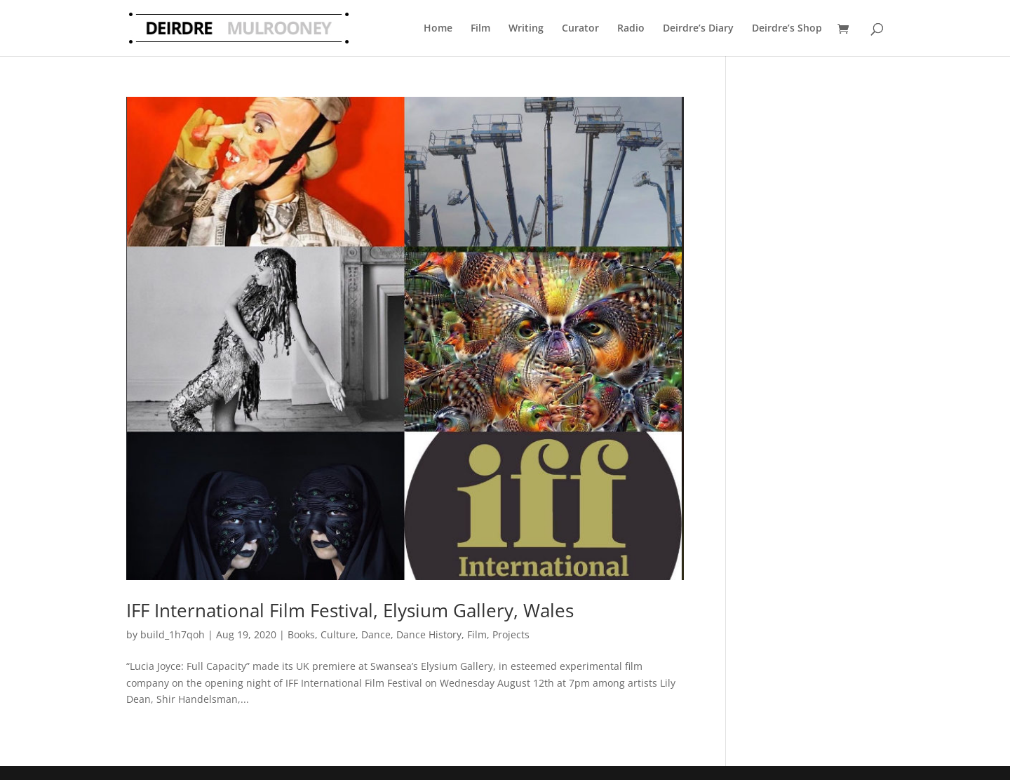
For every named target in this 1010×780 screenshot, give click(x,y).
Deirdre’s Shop (787, 27)
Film (480, 27)
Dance (376, 634)
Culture (338, 634)
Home (438, 27)
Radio (631, 27)
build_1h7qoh (172, 634)
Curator (580, 27)
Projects (511, 634)
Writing (526, 27)
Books (301, 634)
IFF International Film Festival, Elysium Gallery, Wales (350, 610)
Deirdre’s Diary (698, 27)
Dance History (429, 634)
